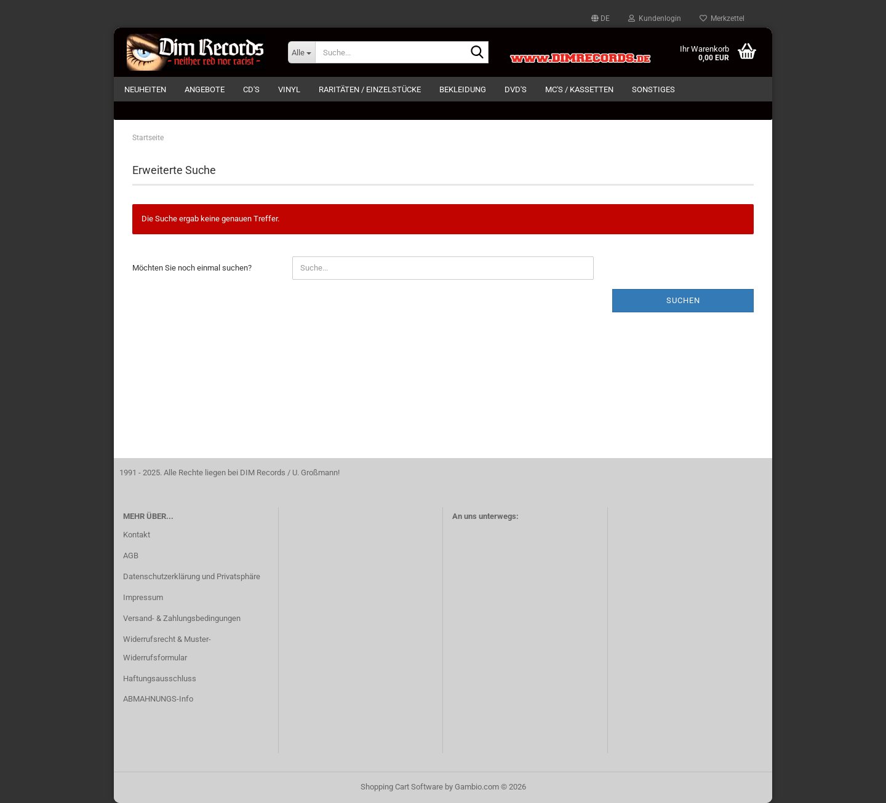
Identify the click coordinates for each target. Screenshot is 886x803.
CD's (251, 89)
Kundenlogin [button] (654, 18)
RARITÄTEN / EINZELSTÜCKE (370, 89)
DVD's (516, 89)
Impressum (143, 597)
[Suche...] (301, 52)
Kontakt (136, 534)
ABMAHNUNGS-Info (158, 698)
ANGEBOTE (205, 89)
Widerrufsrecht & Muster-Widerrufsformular (167, 648)
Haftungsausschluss (159, 678)
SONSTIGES (653, 89)
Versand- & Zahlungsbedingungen (182, 618)
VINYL (289, 89)
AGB (130, 555)
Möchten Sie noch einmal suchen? (192, 267)
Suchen (683, 300)
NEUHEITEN (145, 89)
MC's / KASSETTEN (579, 89)
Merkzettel (722, 18)
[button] (600, 18)
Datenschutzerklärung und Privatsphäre (191, 576)
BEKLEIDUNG (462, 89)
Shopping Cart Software (402, 786)
